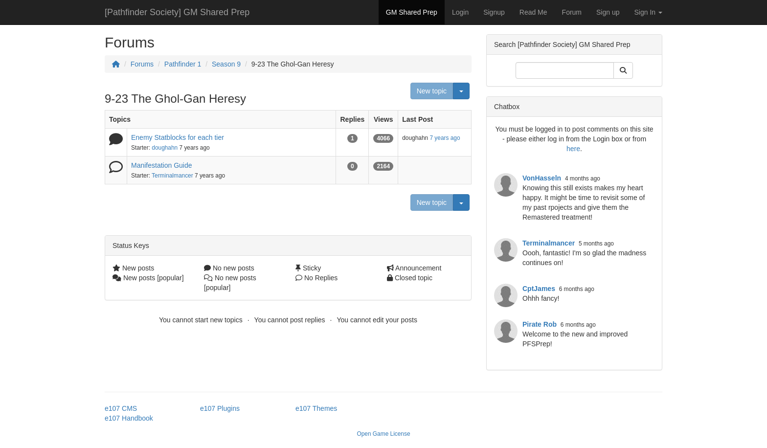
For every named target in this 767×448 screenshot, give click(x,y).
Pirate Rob (539, 324)
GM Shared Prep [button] (411, 12)
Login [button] (460, 12)
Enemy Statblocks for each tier (177, 137)
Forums (142, 64)
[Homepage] (116, 64)
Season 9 (226, 64)
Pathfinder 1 (183, 64)
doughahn (165, 147)
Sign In (648, 12)
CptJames (538, 288)
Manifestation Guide (161, 165)
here (573, 149)
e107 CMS (121, 408)
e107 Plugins (220, 408)
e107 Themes (316, 408)
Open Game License (383, 433)
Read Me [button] (533, 12)
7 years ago (444, 137)
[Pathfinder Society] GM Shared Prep (177, 12)
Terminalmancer (172, 175)
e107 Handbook (129, 418)
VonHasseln (541, 178)
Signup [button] (494, 12)
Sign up (607, 12)
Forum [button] (572, 12)
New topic (432, 91)
